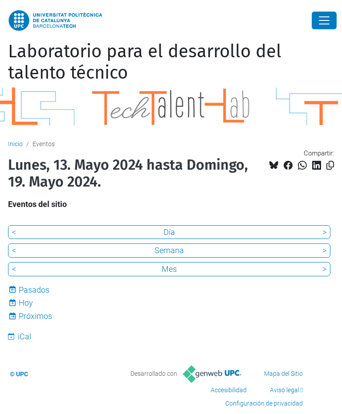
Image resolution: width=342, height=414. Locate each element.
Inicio (15, 143)
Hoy (26, 302)
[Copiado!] (330, 165)
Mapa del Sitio (283, 373)
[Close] (324, 20)
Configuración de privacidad (264, 403)
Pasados (34, 290)
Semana (169, 250)
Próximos (35, 316)
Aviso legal (284, 390)
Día (169, 232)
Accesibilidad (229, 390)
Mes (169, 269)
